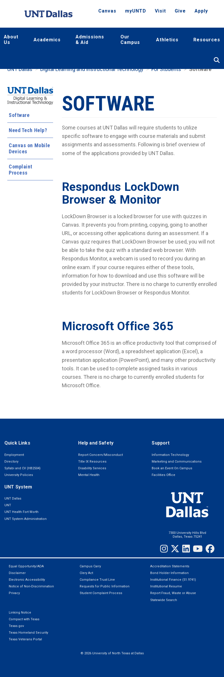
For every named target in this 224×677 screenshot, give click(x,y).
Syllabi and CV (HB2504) (22, 468)
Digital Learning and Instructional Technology (92, 69)
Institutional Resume (166, 586)
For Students (166, 69)
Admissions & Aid (90, 39)
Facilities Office (163, 475)
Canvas (107, 11)
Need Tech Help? (28, 130)
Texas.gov (16, 626)
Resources (206, 39)
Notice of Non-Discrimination (31, 586)
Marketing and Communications (177, 461)
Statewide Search (163, 600)
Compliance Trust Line (97, 580)
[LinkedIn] (186, 548)
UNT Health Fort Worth (21, 512)
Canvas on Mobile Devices (29, 148)
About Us (11, 39)
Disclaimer (17, 573)
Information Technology (170, 455)
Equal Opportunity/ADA (26, 566)
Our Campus (130, 39)
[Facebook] (210, 548)
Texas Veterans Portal (25, 639)
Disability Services (92, 468)
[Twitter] (175, 548)
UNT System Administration (25, 519)
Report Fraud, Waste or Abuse (173, 593)
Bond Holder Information (169, 573)
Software (19, 115)
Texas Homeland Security (28, 633)
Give (180, 11)
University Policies (18, 475)
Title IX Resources (92, 461)
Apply (201, 11)
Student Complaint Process (101, 593)
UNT (7, 505)
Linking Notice (20, 612)
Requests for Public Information (105, 586)
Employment (14, 455)
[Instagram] (164, 548)
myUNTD (135, 11)
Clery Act (86, 573)
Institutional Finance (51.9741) (173, 580)
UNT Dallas (19, 69)
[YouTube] (198, 548)
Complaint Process (20, 170)
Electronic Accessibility (27, 580)
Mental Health (88, 475)
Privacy (14, 593)
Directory (11, 461)
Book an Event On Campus (172, 468)
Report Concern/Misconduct (100, 455)
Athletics (167, 39)
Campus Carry (90, 566)
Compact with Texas (24, 619)
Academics (47, 39)
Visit (160, 11)
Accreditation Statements (169, 566)
